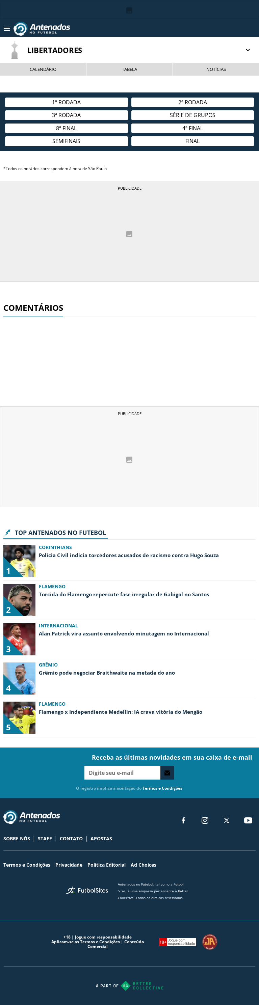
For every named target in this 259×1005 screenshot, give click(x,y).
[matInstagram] (205, 820)
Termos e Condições (162, 788)
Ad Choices (143, 865)
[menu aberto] (7, 29)
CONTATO (71, 838)
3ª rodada (66, 115)
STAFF (45, 838)
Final (192, 141)
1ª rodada (66, 102)
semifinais (66, 141)
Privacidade (68, 865)
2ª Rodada (192, 102)
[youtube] (248, 820)
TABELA (129, 69)
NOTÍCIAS (216, 69)
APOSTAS (101, 838)
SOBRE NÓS (16, 838)
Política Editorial (106, 865)
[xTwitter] (226, 820)
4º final (192, 128)
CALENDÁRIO (43, 69)
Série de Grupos (192, 115)
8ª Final (66, 128)
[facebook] (183, 820)
